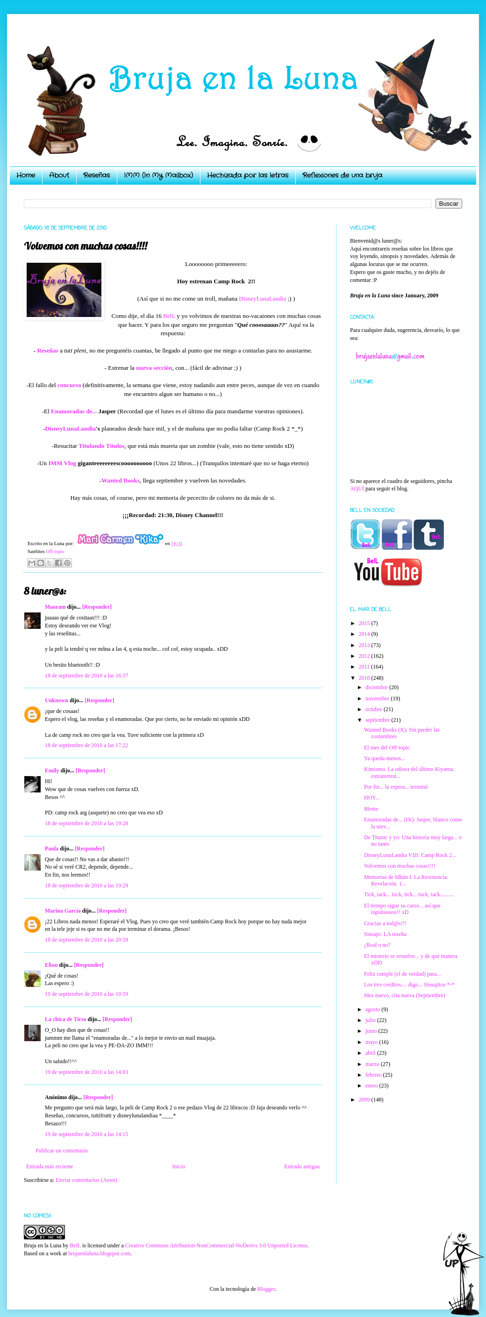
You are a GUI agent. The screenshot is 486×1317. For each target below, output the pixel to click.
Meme (371, 809)
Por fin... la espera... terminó (396, 787)
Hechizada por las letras (247, 175)
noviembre (378, 698)
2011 (365, 666)
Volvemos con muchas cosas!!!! (400, 866)
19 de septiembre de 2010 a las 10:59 (86, 994)
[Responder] (97, 607)
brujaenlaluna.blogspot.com (99, 1253)
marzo (373, 1064)
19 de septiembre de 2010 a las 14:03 (86, 1072)
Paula (51, 848)
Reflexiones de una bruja (342, 175)
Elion (51, 965)
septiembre (378, 720)
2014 (365, 634)
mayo (372, 1042)
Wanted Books (120, 480)
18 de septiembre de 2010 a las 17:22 (86, 745)
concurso (69, 385)
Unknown (56, 700)
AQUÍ (357, 488)
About (59, 175)
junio (372, 1031)
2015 (365, 623)
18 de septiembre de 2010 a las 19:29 (86, 885)
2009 (365, 1099)
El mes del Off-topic (387, 747)
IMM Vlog (62, 463)
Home (25, 175)
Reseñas (96, 175)
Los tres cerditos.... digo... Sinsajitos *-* (409, 984)
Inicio (178, 1166)
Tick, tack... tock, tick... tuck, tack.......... (409, 894)
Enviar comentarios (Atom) (86, 1180)
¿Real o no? (377, 945)
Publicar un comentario (62, 1150)
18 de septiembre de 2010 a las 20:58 (86, 939)
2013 (365, 645)
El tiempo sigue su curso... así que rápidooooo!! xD (402, 908)
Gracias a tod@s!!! (385, 923)
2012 (365, 656)
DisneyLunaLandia (262, 298)
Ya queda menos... (384, 758)
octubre (374, 709)
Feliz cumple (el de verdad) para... (402, 974)
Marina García (63, 910)
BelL (169, 315)
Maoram (55, 607)
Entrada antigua (302, 1166)
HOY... (371, 797)
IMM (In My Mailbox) (158, 175)
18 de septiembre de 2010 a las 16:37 (86, 675)
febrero (374, 1075)
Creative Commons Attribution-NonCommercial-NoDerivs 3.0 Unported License (216, 1245)
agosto (373, 1009)
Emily (52, 770)
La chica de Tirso (65, 1019)
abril (371, 1053)
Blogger (266, 1289)
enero (372, 1085)
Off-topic (55, 551)
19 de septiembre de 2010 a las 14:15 (86, 1134)
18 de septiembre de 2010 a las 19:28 (86, 823)
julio (371, 1020)
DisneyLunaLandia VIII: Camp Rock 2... (410, 855)
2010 (365, 678)
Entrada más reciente (49, 1166)
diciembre (377, 687)
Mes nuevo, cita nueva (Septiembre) (404, 995)
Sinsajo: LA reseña (385, 934)
